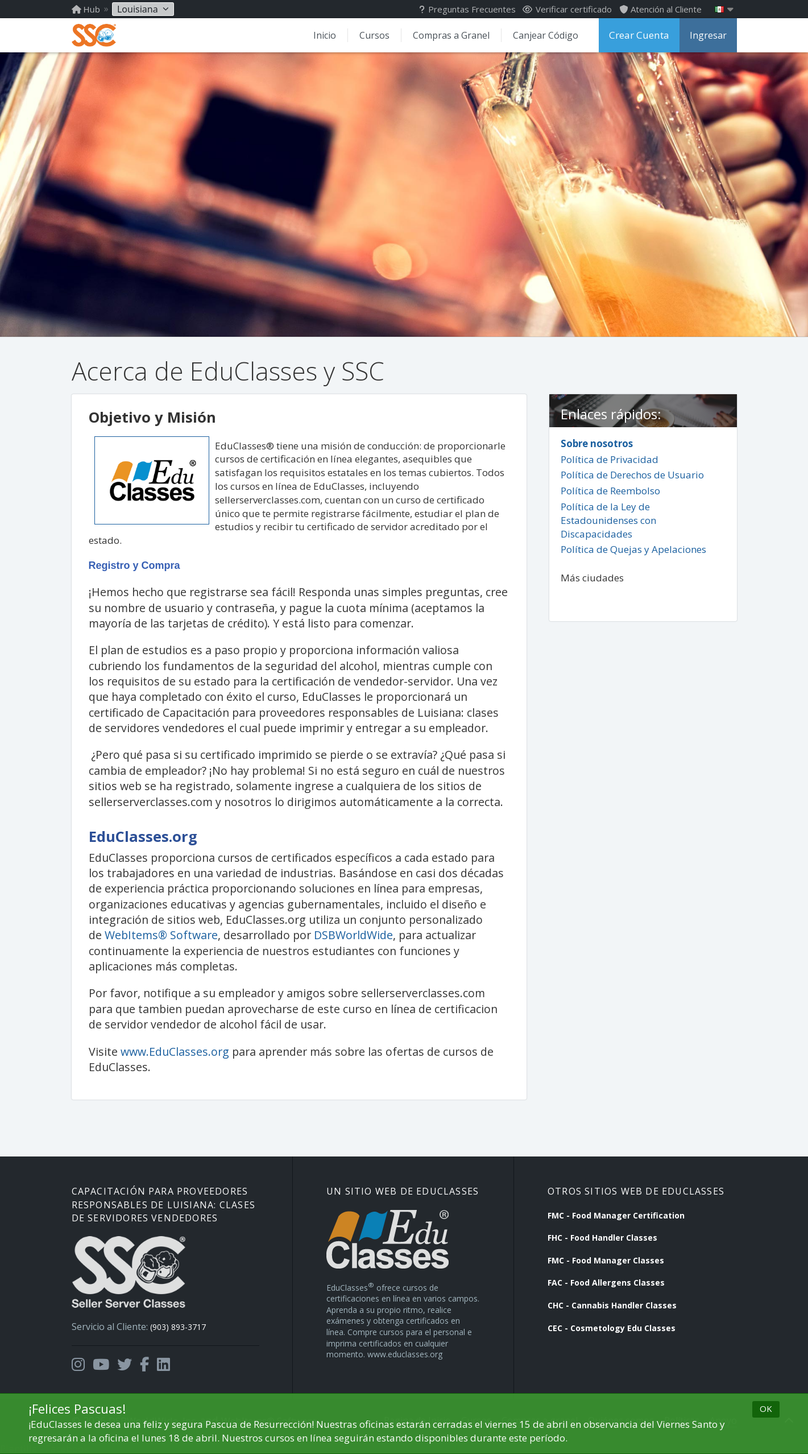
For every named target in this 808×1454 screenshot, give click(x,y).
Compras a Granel (455, 35)
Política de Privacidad (609, 458)
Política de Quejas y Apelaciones (633, 548)
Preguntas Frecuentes (467, 9)
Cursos (379, 35)
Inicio (329, 35)
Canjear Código (549, 35)
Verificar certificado (567, 9)
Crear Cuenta (640, 35)
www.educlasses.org (404, 1352)
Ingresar (708, 35)
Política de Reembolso (610, 490)
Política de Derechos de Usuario (632, 474)
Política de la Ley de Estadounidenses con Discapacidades (608, 519)
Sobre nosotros (597, 442)
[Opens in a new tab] (78, 1356)
